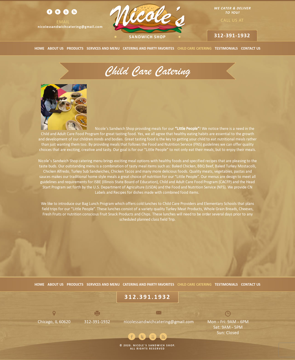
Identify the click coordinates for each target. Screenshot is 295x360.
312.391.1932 (147, 297)
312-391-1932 (232, 35)
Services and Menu (103, 48)
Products (75, 48)
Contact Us (250, 48)
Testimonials (226, 48)
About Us (56, 48)
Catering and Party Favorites (148, 48)
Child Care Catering (194, 48)
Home (39, 48)
